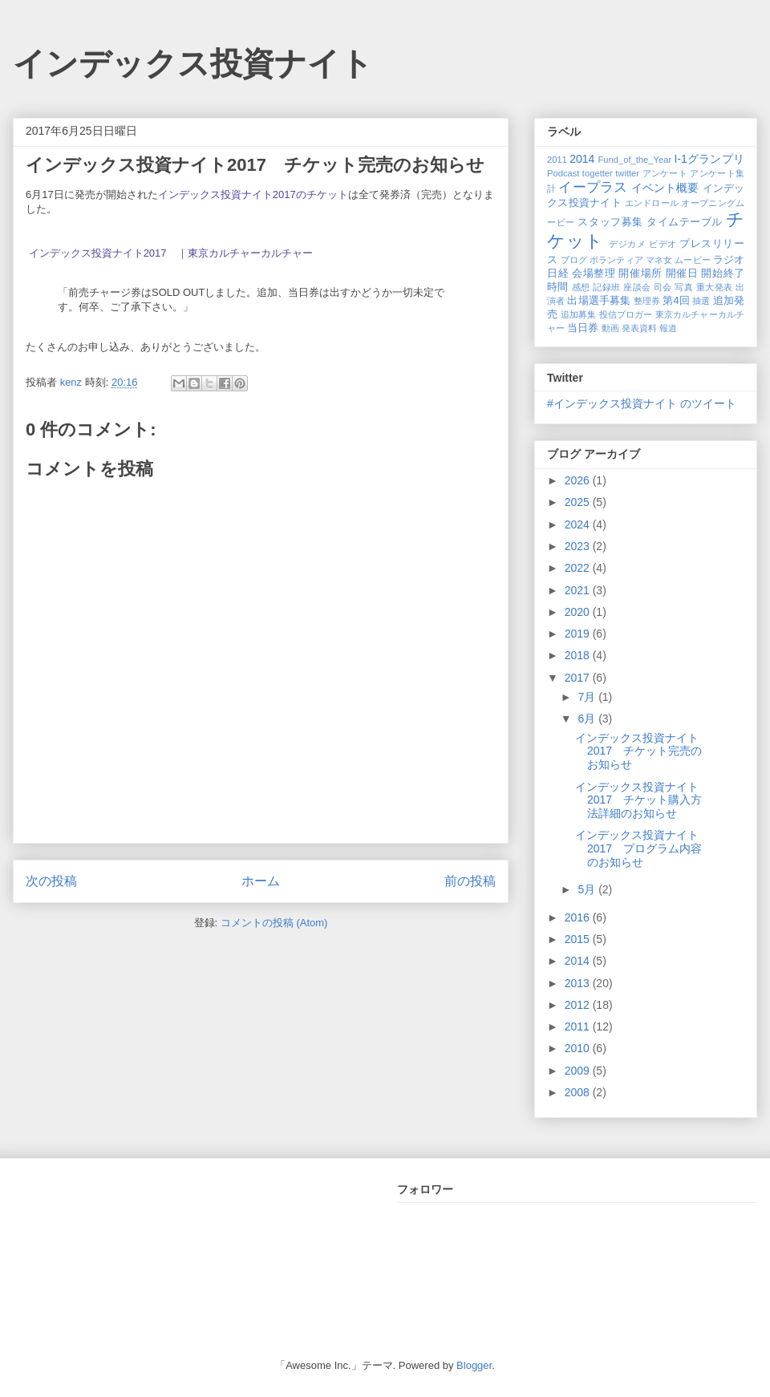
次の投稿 (51, 881)
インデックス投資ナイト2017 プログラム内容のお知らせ (638, 848)
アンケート (665, 173)
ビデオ (663, 244)
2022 (579, 567)
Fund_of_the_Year (634, 159)
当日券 (582, 328)
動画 (610, 328)
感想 (581, 287)
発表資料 (639, 328)
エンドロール (652, 203)
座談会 (636, 287)
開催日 (682, 273)
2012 (579, 1004)
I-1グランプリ (709, 158)
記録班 (606, 287)
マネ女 (659, 260)
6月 (588, 718)
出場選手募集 (598, 300)
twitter (627, 173)
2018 (579, 655)
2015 (579, 939)
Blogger (474, 1365)
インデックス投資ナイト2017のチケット (253, 194)
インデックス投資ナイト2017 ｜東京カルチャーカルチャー (171, 253)
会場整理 (593, 273)
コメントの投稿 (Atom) (274, 923)
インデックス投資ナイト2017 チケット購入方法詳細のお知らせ (638, 800)
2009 (579, 1070)
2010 (579, 1048)
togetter (597, 173)
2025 (579, 502)
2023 (579, 546)
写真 (684, 287)
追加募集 (579, 314)
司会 (663, 287)
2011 (557, 159)
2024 (579, 524)
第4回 (676, 300)
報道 (668, 328)
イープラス (592, 187)
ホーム (260, 881)
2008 (579, 1092)
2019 (579, 633)
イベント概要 (665, 187)
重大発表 (714, 287)
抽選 (701, 301)
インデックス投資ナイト (193, 63)
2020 (579, 611)
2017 (579, 677)
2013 (579, 983)
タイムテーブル (684, 222)
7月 (588, 696)
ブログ (574, 260)
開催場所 (640, 273)
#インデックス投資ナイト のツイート (641, 403)
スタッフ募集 (610, 222)
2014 (581, 158)
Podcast (563, 173)
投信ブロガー (626, 314)
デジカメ (627, 244)
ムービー (692, 260)
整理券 (647, 301)
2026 (579, 480)
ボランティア (616, 260)
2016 (579, 917)
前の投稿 (470, 881)
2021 (579, 590)
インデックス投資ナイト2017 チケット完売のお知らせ (638, 751)
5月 (588, 889)
